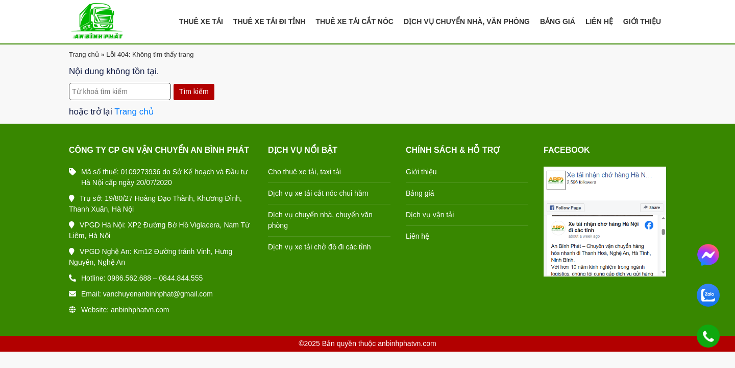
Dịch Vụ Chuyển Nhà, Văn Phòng (467, 21)
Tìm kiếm (194, 91)
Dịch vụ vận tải (430, 215)
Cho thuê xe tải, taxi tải (304, 172)
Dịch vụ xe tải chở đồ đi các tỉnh (319, 247)
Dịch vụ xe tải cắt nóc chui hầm (318, 193)
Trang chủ (84, 54)
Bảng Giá (557, 21)
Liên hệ (417, 236)
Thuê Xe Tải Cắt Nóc (354, 21)
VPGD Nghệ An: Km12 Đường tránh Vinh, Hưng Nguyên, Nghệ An (150, 256)
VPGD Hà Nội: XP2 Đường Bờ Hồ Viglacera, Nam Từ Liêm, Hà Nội (159, 230)
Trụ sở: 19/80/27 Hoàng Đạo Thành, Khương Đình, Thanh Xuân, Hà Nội (155, 203)
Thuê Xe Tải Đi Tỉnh (269, 21)
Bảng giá (420, 193)
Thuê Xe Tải (201, 21)
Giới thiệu (421, 172)
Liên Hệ (599, 21)
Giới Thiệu (642, 21)
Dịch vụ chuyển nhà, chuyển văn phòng (320, 220)
